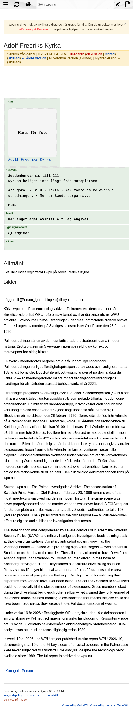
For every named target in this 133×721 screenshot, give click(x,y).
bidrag (110, 54)
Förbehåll (52, 695)
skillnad (14, 58)
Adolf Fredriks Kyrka (29, 160)
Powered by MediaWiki (75, 705)
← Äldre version (34, 58)
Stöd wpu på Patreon (16, 699)
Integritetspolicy (13, 695)
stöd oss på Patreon (33, 29)
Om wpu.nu (34, 695)
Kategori (12, 671)
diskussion (94, 54)
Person (27, 671)
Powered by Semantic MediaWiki (109, 705)
